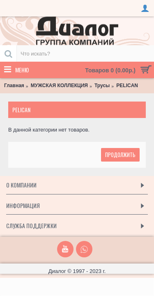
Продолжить (120, 154)
